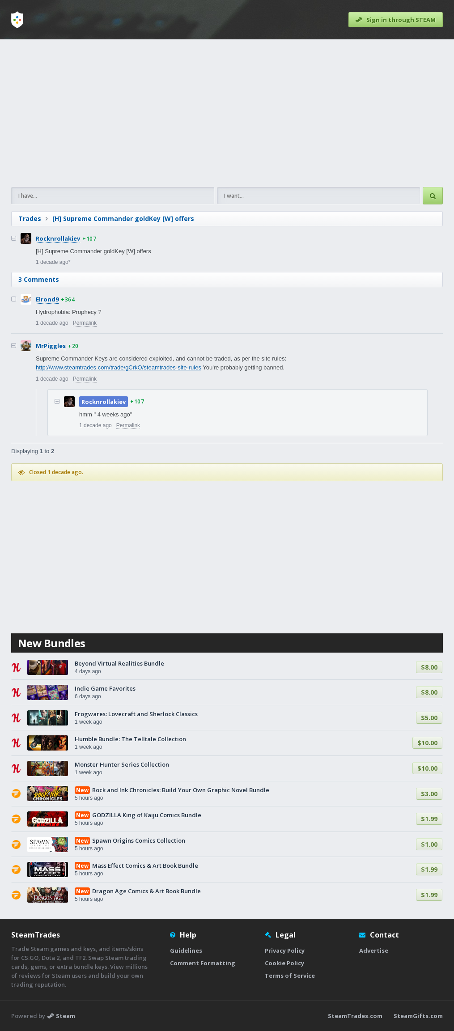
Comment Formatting (202, 963)
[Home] (17, 19)
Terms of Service (290, 976)
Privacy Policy (285, 950)
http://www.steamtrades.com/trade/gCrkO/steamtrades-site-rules (118, 367)
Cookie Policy (284, 963)
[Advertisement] (227, 113)
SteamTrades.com (355, 1016)
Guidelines (186, 950)
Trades (29, 218)
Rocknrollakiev (58, 238)
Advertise (373, 950)
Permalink (85, 323)
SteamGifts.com (418, 1016)
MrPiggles (51, 346)
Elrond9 (47, 299)
